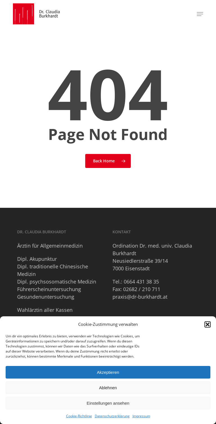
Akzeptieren (108, 372)
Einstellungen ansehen (108, 403)
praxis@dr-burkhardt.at (139, 296)
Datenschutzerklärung (112, 416)
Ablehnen (108, 387)
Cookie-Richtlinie (79, 416)
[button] (207, 324)
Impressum (141, 416)
